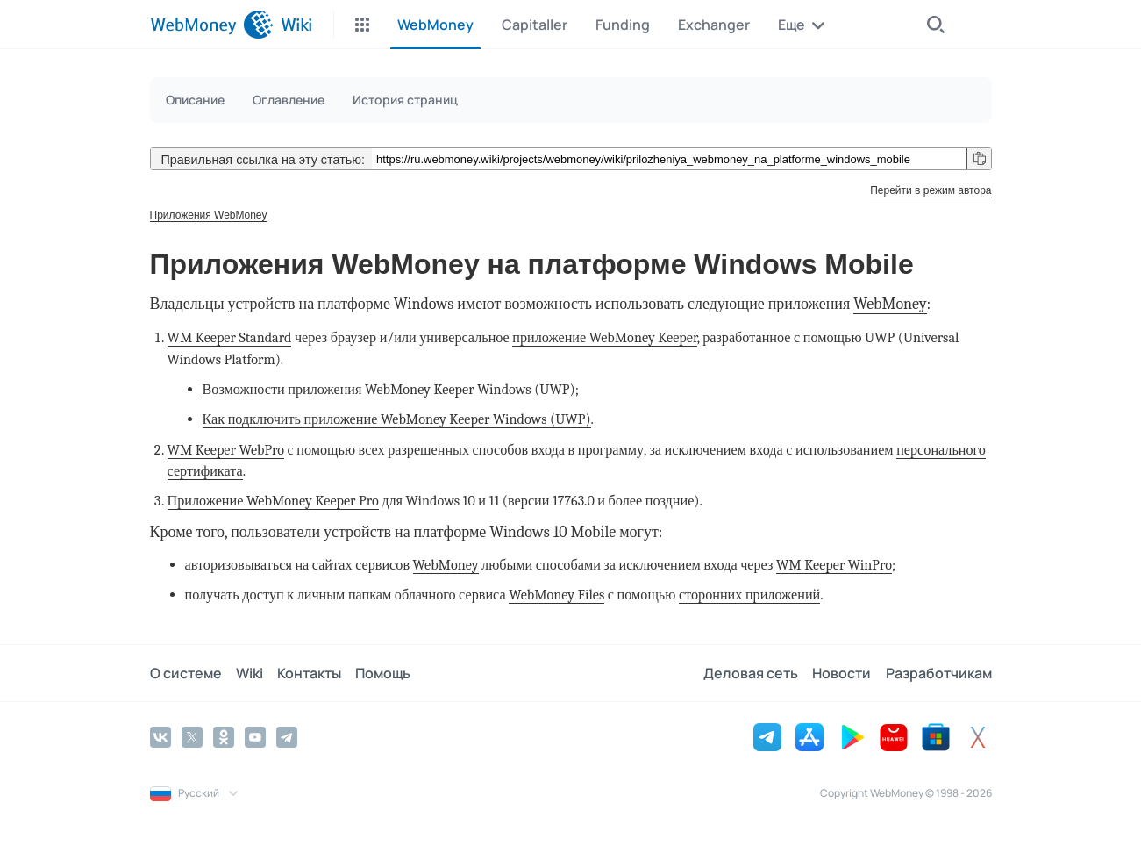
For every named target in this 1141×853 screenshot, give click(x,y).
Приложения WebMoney (208, 215)
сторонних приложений (749, 594)
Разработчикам (939, 673)
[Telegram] (286, 737)
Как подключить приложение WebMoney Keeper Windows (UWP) (397, 419)
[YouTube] (255, 737)
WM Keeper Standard (230, 337)
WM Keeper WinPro (834, 564)
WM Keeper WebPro (226, 449)
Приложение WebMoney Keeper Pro (273, 500)
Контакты (309, 673)
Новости (842, 673)
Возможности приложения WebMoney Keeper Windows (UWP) (389, 389)
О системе (186, 673)
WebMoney (889, 304)
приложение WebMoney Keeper (604, 337)
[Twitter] (192, 737)
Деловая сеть (751, 673)
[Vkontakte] (160, 737)
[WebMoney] (212, 24)
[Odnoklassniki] (223, 737)
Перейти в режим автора (930, 190)
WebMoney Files (556, 594)
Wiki (249, 673)
